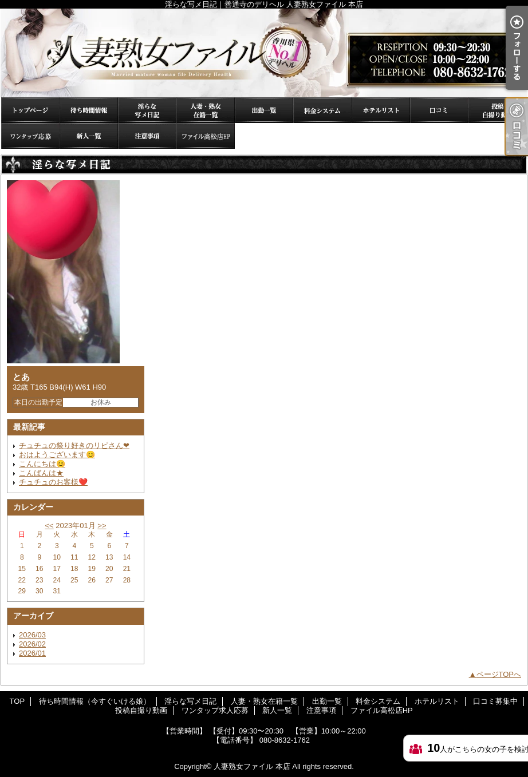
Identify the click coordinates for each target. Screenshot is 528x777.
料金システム (322, 110)
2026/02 (32, 644)
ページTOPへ (499, 674)
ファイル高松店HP (205, 136)
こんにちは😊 (42, 463)
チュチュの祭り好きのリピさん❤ (74, 445)
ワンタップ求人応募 (30, 136)
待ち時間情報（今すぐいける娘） (89, 110)
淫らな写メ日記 (147, 110)
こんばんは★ (41, 473)
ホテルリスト (381, 110)
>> (101, 525)
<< (49, 525)
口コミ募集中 (439, 110)
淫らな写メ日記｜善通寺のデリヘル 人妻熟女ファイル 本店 (264, 53)
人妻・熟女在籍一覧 (205, 110)
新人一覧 (89, 136)
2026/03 (32, 635)
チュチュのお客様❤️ (53, 482)
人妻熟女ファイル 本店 (252, 766)
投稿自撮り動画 (497, 110)
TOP (30, 110)
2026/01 (32, 653)
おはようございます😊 (57, 454)
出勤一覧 (264, 110)
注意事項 (147, 136)
